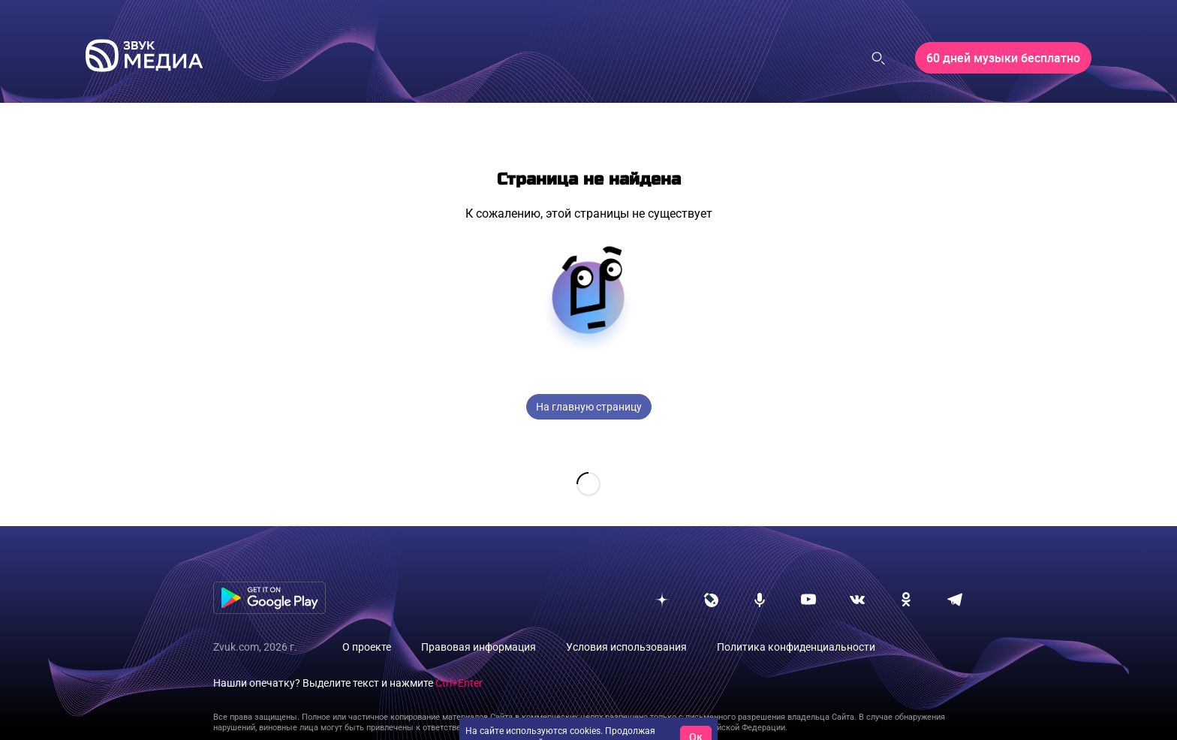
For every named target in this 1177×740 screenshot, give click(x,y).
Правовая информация (478, 623)
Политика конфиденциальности (796, 623)
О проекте (366, 623)
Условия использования (626, 623)
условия (637, 719)
